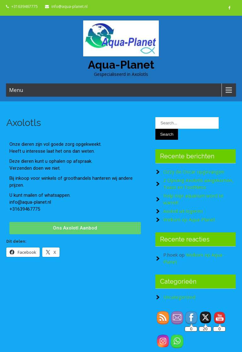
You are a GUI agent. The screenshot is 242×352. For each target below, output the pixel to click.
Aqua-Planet (121, 64)
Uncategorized (179, 297)
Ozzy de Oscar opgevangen (193, 171)
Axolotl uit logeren (183, 211)
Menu (16, 90)
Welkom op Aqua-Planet (189, 219)
